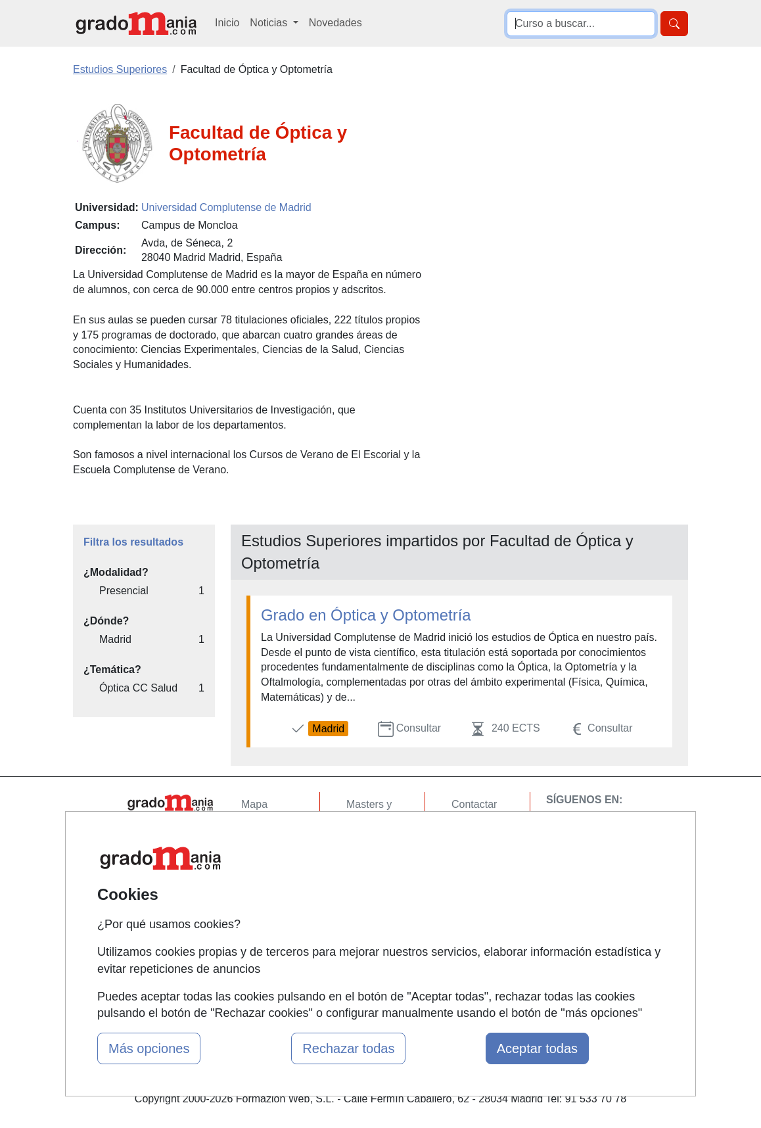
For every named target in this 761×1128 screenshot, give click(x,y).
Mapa (254, 804)
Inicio (227, 22)
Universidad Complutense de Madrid (226, 207)
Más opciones (148, 1048)
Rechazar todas (348, 1048)
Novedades (335, 22)
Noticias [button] (270, 22)
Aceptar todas (537, 1048)
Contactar (474, 804)
